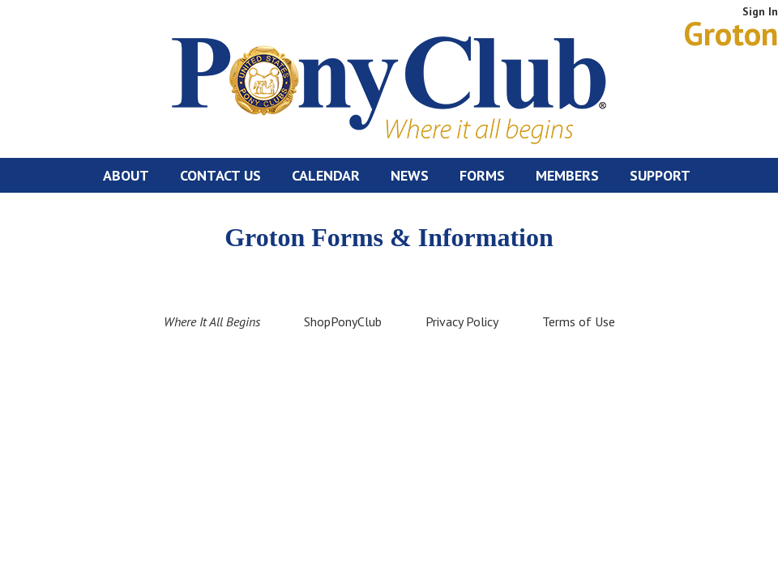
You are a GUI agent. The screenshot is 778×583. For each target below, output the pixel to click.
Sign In (760, 11)
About (126, 175)
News (410, 175)
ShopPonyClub (343, 321)
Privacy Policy (461, 321)
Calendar (326, 175)
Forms (482, 175)
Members (567, 175)
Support (660, 175)
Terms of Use (578, 321)
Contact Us (220, 175)
